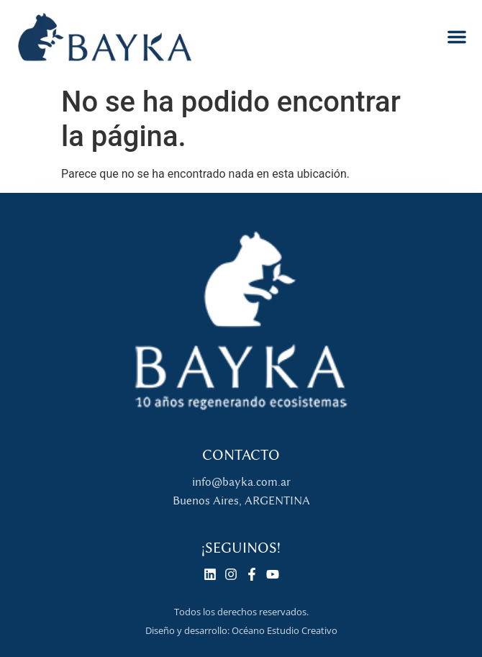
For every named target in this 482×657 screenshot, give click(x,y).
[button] (457, 37)
